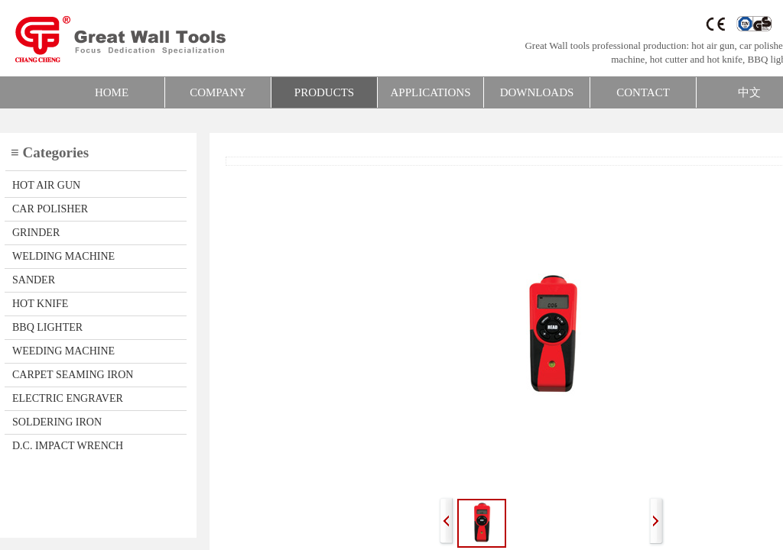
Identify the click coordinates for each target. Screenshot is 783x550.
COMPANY (218, 92)
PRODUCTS (324, 92)
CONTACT (643, 92)
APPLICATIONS (430, 92)
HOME (111, 92)
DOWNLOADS (537, 92)
